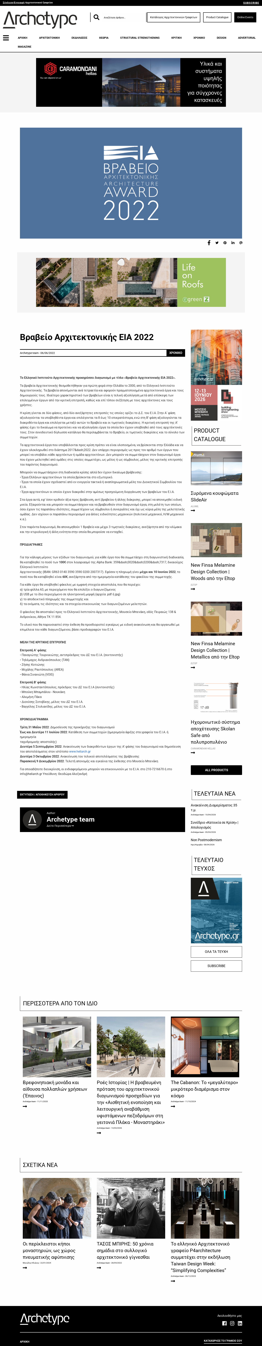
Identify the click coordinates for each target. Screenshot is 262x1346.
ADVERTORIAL (247, 37)
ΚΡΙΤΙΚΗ (176, 37)
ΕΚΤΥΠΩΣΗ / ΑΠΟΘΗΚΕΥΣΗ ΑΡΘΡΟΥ (42, 794)
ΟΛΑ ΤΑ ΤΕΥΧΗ (216, 952)
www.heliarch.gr (80, 751)
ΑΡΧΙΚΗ (22, 37)
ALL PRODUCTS (216, 770)
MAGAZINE (24, 46)
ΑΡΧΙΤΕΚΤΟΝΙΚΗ (49, 37)
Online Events (245, 17)
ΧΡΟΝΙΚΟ (199, 37)
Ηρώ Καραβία (197, 845)
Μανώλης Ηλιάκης (31, 1263)
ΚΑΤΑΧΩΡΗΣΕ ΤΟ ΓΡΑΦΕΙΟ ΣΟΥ (223, 1340)
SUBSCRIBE (251, 2)
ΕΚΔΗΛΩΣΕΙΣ (79, 37)
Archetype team (197, 815)
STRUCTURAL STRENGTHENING (140, 37)
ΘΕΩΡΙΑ (103, 37)
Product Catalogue (217, 17)
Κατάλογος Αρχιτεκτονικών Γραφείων (173, 17)
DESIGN (221, 37)
